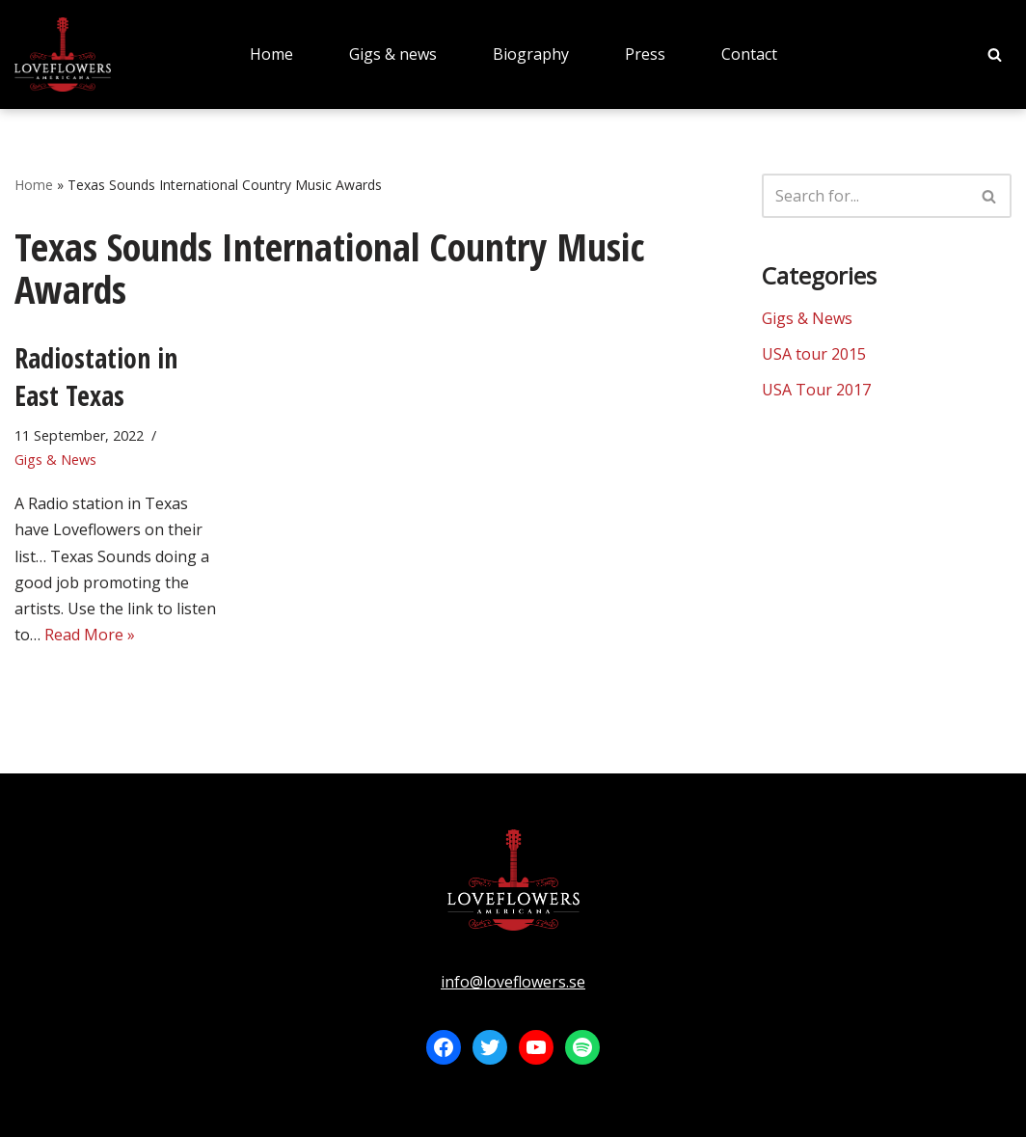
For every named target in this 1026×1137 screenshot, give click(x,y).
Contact (749, 54)
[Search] (994, 54)
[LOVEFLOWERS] (62, 54)
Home (271, 54)
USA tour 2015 (814, 354)
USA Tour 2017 (816, 389)
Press (645, 54)
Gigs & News (55, 459)
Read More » (89, 634)
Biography (531, 54)
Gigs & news (393, 54)
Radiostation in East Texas (95, 376)
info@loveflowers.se (513, 981)
